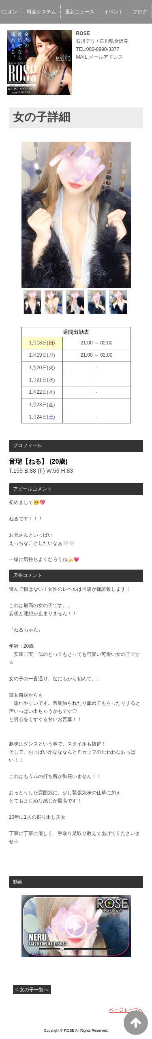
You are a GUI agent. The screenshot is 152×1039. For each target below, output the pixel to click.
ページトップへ (126, 1010)
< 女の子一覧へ (32, 990)
